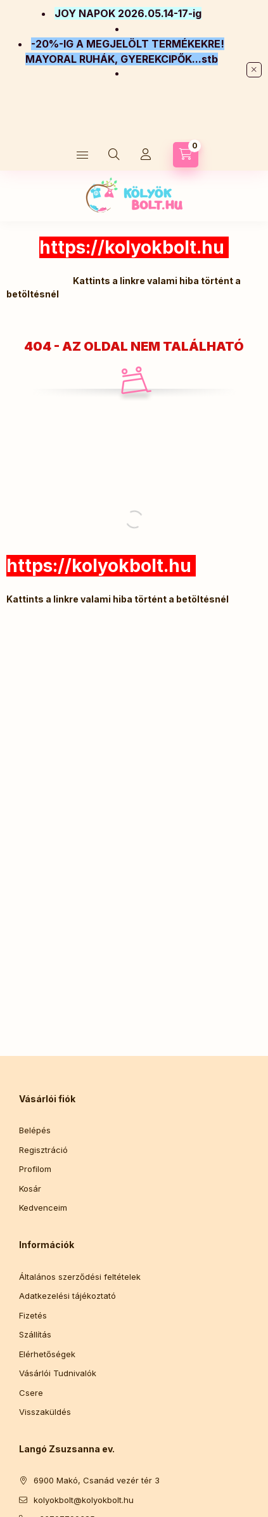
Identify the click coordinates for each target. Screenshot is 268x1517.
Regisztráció (43, 1150)
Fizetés (33, 1315)
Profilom (35, 1169)
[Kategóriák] (82, 154)
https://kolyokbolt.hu (131, 247)
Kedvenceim (43, 1207)
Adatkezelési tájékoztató (67, 1296)
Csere (31, 1393)
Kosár (30, 1188)
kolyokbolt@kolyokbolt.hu (84, 1500)
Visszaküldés (45, 1412)
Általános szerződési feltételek (80, 1277)
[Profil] (145, 154)
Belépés (35, 1130)
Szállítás (35, 1334)
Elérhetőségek (47, 1354)
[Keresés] (114, 154)
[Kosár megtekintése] (185, 154)
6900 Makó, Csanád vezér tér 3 (97, 1480)
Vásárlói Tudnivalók (57, 1373)
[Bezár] (254, 69)
